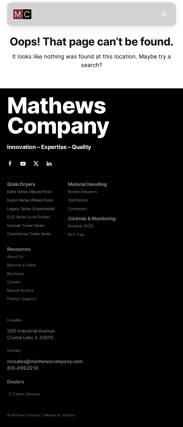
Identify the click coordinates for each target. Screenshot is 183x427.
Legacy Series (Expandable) (31, 208)
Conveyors (77, 208)
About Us (15, 256)
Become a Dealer (21, 265)
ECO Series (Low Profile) (28, 217)
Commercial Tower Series (29, 233)
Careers (14, 281)
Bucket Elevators (82, 191)
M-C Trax (76, 234)
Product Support (21, 298)
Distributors (78, 200)
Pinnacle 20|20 (81, 226)
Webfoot (68, 415)
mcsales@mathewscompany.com (45, 361)
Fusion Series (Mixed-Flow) (30, 200)
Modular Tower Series (26, 225)
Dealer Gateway (23, 393)
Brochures (15, 273)
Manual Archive (20, 290)
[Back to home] (22, 14)
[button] (164, 14)
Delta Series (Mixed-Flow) (29, 191)
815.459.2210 (22, 368)
